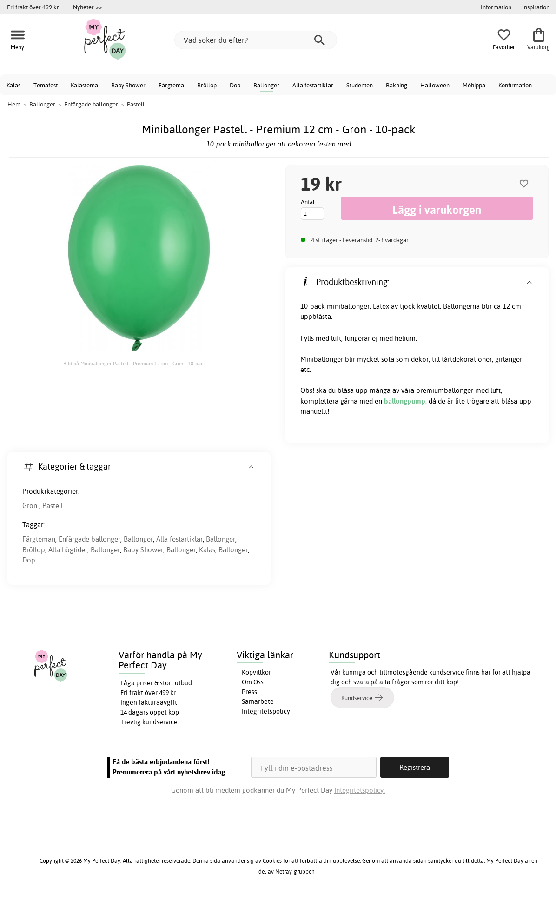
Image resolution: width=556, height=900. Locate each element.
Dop (235, 85)
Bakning (396, 85)
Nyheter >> (87, 7)
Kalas (13, 85)
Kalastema (84, 85)
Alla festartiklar (312, 85)
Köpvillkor (256, 672)
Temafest (45, 85)
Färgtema (171, 85)
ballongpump (404, 401)
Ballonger (266, 85)
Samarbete (258, 701)
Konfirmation (515, 85)
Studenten (359, 85)
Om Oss (253, 682)
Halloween (435, 85)
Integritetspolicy (266, 711)
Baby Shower (128, 85)
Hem (13, 104)
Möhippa (474, 85)
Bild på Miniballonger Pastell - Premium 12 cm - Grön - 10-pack (134, 363)
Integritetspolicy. (359, 790)
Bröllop (207, 85)
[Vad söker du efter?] (255, 40)
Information (496, 7)
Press (249, 692)
